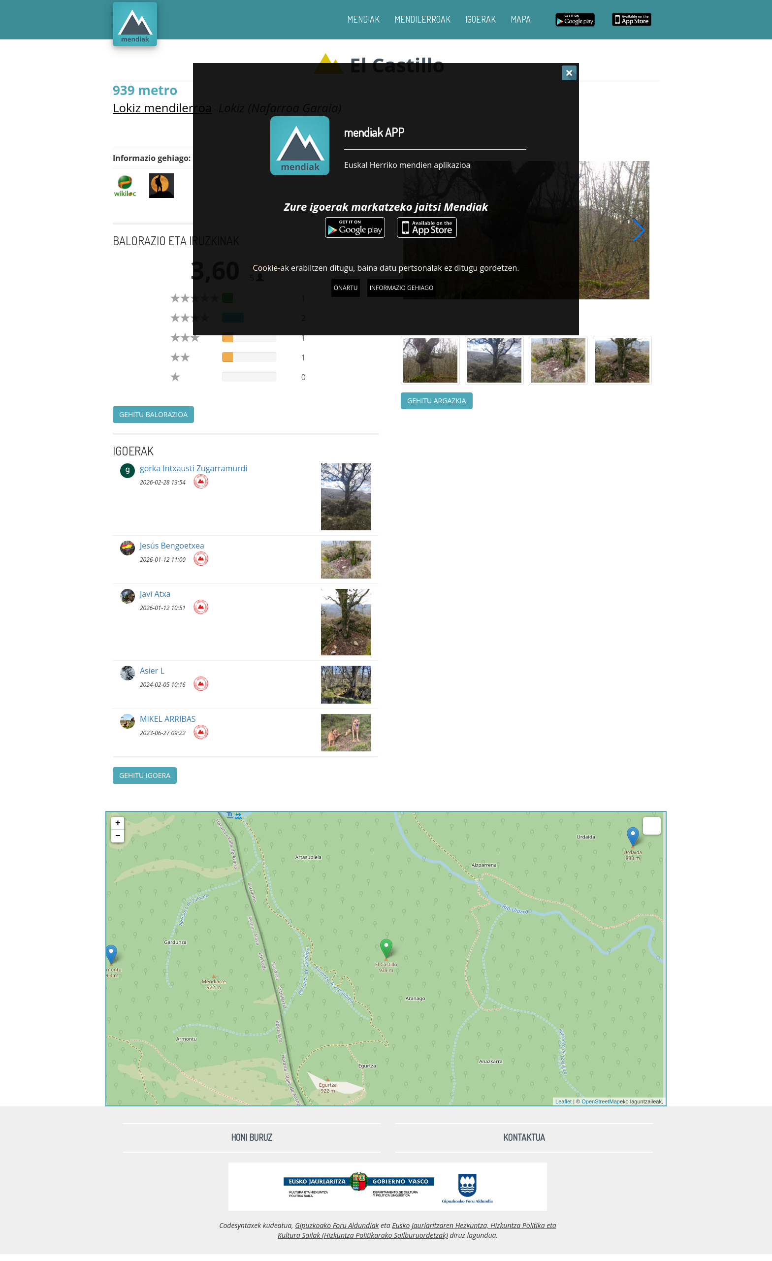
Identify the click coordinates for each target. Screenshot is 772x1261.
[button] (639, 230)
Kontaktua (524, 1137)
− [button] (118, 836)
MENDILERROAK (422, 19)
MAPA (521, 19)
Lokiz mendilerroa (162, 107)
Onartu (346, 288)
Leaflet (563, 1101)
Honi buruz (251, 1137)
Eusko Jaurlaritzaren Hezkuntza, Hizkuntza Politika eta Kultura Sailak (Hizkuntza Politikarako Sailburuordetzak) (417, 1230)
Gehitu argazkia (436, 400)
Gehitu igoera (144, 775)
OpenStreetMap (600, 1101)
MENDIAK (363, 19)
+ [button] (118, 823)
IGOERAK (480, 19)
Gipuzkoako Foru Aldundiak (337, 1225)
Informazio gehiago (402, 288)
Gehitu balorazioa (153, 414)
